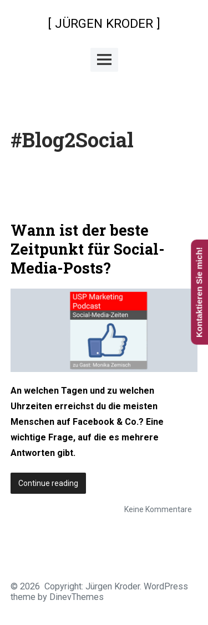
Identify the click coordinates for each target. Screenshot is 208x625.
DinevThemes (75, 597)
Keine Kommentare (158, 509)
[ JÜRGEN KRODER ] (104, 23)
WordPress (166, 586)
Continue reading (52, 485)
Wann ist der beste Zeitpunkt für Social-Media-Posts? (88, 248)
